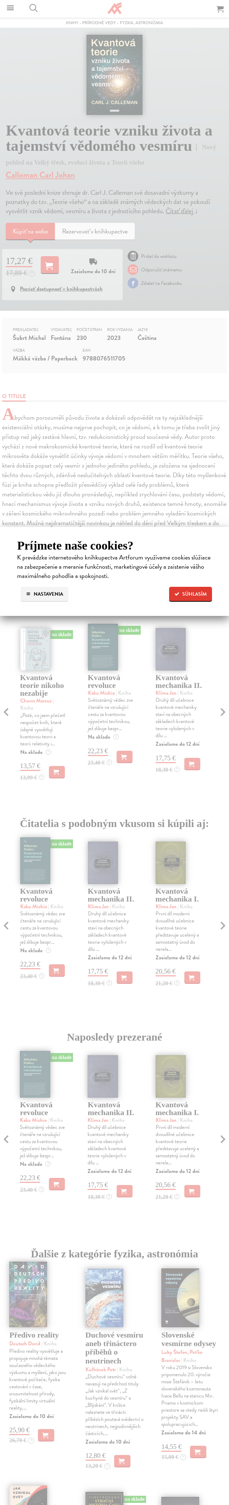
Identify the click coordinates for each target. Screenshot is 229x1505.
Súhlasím (190, 594)
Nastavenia (44, 594)
